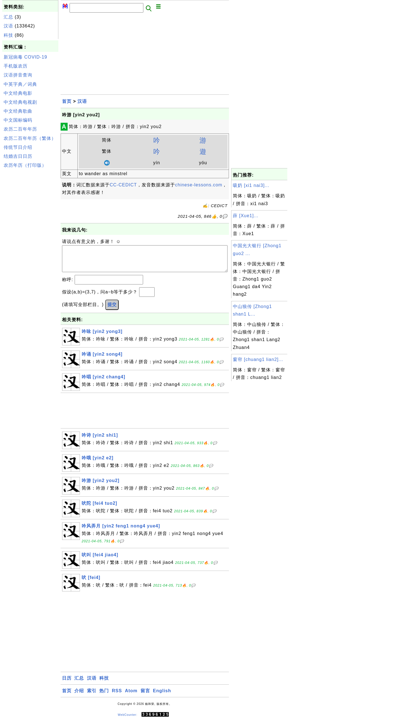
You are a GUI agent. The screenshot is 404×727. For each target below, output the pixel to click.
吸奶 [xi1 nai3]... (251, 185)
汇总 (8, 17)
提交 (111, 310)
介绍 (79, 696)
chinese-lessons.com (198, 184)
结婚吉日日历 (18, 156)
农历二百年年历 (20, 129)
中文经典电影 (18, 93)
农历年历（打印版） (25, 165)
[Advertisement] (30, 254)
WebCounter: (127, 720)
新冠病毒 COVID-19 (25, 57)
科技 (8, 35)
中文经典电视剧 (20, 102)
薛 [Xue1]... (245, 215)
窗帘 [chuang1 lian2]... (258, 359)
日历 (67, 683)
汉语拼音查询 (18, 75)
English (162, 696)
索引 (92, 696)
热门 (104, 696)
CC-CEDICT (123, 184)
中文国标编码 (18, 120)
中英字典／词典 (20, 84)
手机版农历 (15, 66)
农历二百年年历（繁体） (30, 138)
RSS (117, 696)
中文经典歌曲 (18, 111)
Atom (131, 696)
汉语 (8, 26)
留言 (145, 696)
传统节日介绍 (18, 147)
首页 (67, 101)
